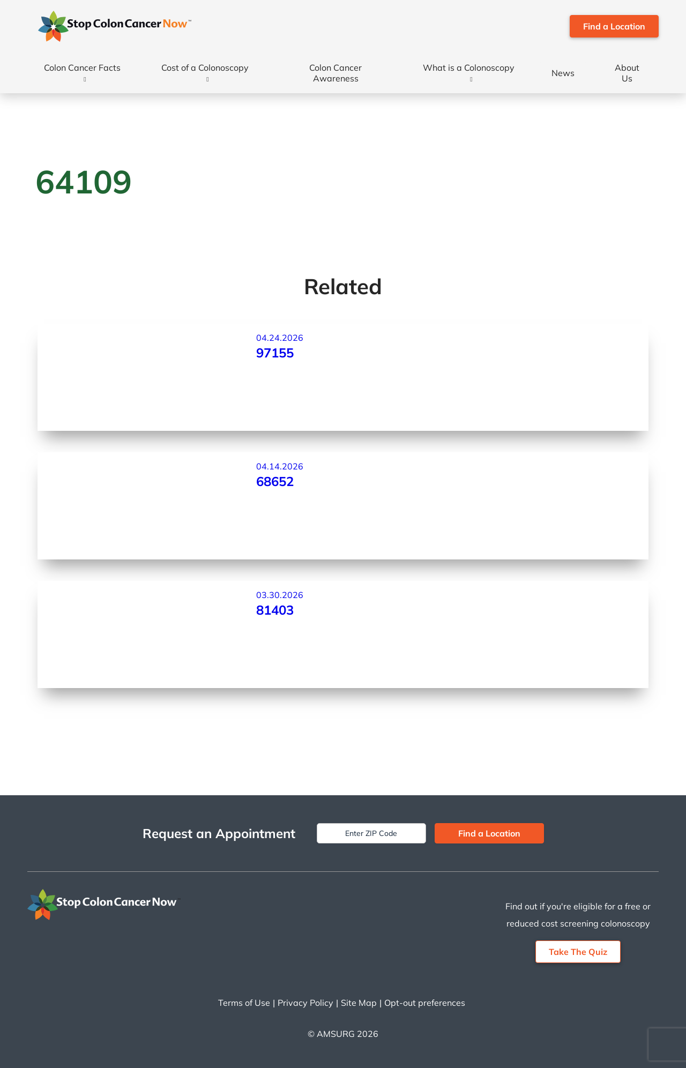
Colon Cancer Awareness (335, 73)
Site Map (359, 1002)
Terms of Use (244, 1002)
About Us (627, 73)
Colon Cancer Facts (82, 67)
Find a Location (614, 26)
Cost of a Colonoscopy (205, 67)
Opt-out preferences (424, 1002)
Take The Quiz (578, 951)
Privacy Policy (305, 1002)
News (563, 73)
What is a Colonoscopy (468, 67)
